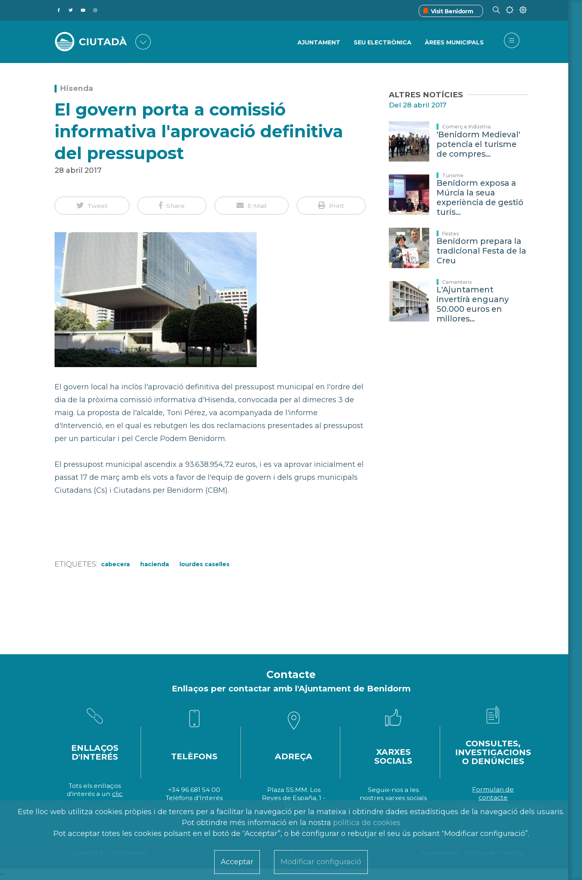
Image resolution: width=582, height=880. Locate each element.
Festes (450, 234)
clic (117, 794)
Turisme (453, 175)
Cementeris (457, 282)
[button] (92, 205)
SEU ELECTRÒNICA (382, 42)
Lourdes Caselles (204, 564)
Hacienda (154, 564)
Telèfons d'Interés (194, 798)
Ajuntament (318, 42)
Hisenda (76, 88)
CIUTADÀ (103, 41)
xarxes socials (406, 798)
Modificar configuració (320, 861)
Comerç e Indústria (466, 127)
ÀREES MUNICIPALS (454, 42)
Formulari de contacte (493, 793)
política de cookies (367, 822)
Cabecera (115, 564)
